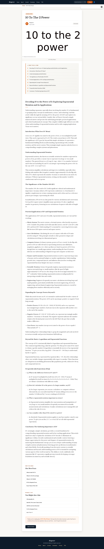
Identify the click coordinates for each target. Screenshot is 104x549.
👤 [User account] (94, 2)
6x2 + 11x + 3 (29, 512)
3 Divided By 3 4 (30, 499)
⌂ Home (90, 2)
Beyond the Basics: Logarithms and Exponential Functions (43, 85)
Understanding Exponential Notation (38, 74)
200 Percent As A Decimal (33, 505)
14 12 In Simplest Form (32, 509)
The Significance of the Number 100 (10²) (39, 76)
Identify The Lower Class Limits (34, 502)
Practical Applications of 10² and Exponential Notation (42, 79)
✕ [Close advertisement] (101, 6)
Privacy (38, 2)
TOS (42, 2)
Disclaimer (32, 2)
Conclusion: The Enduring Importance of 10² (40, 91)
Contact (27, 2)
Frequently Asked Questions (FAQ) (37, 88)
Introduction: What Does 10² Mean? (38, 71)
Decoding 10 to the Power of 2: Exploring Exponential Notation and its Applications (48, 68)
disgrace (12, 2)
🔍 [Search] (85, 2)
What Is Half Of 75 (31, 472)
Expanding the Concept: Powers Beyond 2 (39, 82)
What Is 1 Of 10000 (31, 479)
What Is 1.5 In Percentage (33, 475)
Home (18, 2)
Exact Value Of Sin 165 (32, 485)
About (22, 2)
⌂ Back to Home (30, 526)
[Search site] (80, 2)
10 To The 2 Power (45, 519)
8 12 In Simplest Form (32, 482)
